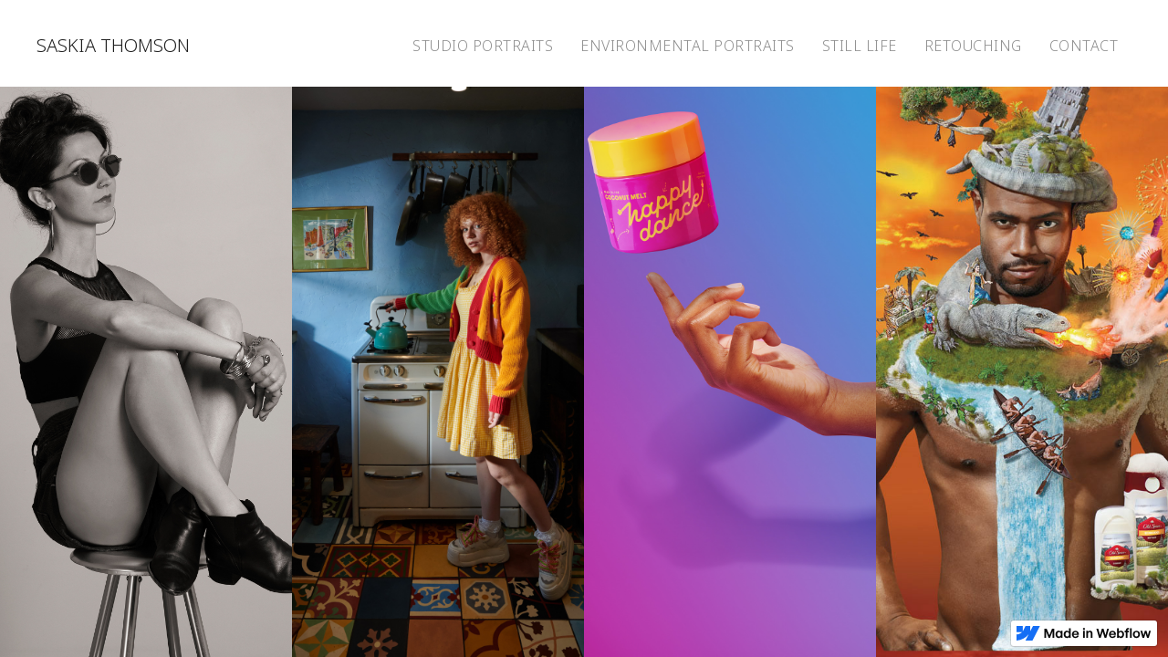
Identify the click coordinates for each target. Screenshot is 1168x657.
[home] (113, 43)
